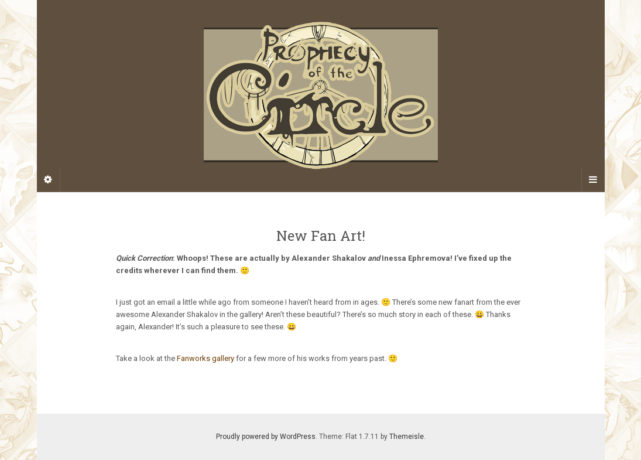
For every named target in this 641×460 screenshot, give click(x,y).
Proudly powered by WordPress (266, 436)
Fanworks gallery (205, 358)
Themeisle (406, 436)
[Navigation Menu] (593, 180)
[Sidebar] (48, 180)
